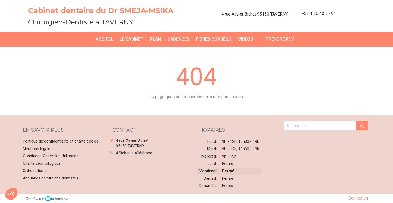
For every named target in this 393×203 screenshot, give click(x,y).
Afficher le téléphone (134, 153)
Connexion (358, 198)
